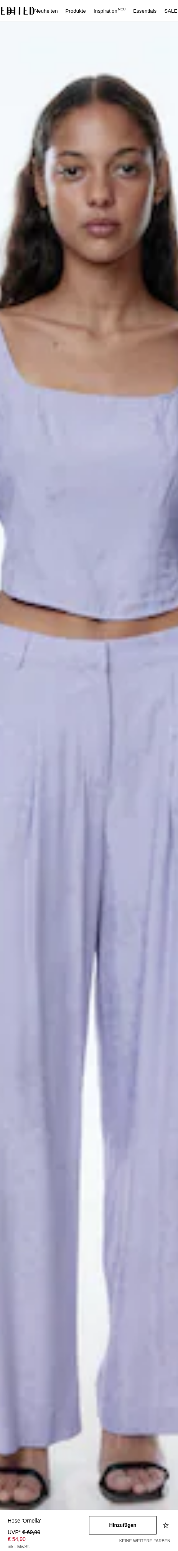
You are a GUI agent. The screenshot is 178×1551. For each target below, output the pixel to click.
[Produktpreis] (48, 1540)
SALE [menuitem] (170, 10)
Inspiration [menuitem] (109, 10)
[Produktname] (48, 1521)
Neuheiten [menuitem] (46, 10)
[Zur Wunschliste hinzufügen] (166, 1525)
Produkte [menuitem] (76, 10)
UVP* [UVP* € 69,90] (24, 1532)
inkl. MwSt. (19, 1546)
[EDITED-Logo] (18, 11)
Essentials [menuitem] (145, 10)
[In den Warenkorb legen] (123, 1525)
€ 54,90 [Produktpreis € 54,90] (17, 1539)
